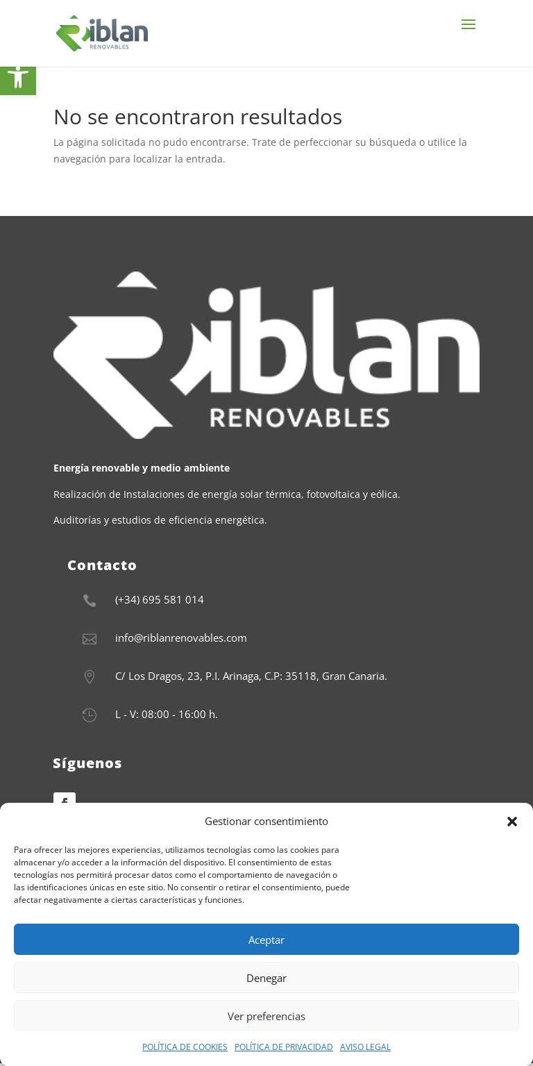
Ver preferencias (266, 1016)
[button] (512, 821)
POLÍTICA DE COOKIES (185, 1047)
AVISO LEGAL (365, 1047)
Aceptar (266, 940)
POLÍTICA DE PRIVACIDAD (284, 1047)
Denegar (266, 978)
